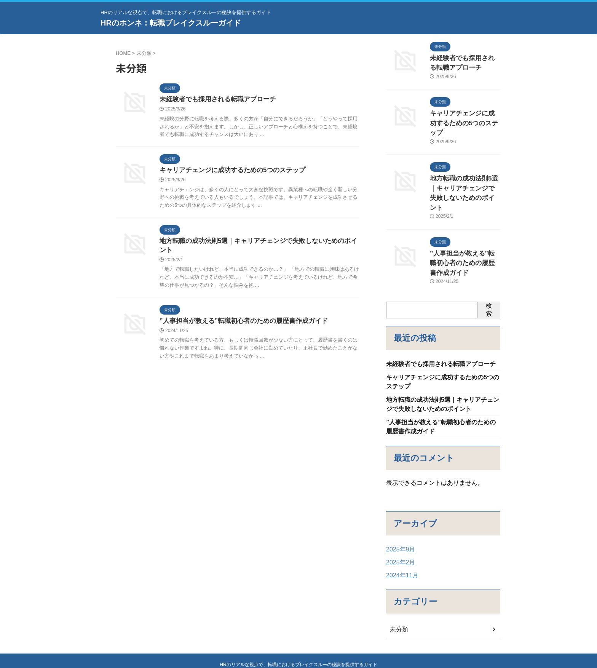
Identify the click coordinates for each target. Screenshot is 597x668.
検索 (489, 272)
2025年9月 (399, 518)
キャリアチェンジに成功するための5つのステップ (228, 171)
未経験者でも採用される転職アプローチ (214, 99)
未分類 (398, 597)
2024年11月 (400, 543)
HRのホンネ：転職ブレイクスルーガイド (171, 23)
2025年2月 (399, 530)
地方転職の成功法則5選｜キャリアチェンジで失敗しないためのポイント (259, 243)
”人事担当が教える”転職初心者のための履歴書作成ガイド (239, 314)
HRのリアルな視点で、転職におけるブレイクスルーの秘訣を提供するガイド (298, 634)
